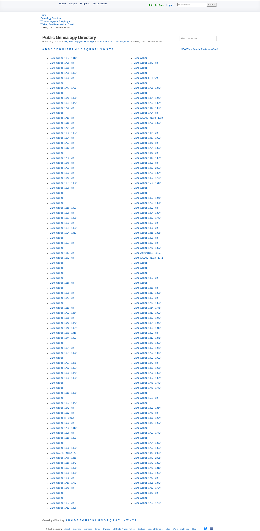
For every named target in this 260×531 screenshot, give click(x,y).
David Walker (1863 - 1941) (147, 198)
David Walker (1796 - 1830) (147, 123)
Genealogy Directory (50, 18)
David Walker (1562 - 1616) (147, 183)
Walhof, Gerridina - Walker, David (56, 24)
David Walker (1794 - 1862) (147, 148)
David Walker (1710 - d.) (62, 118)
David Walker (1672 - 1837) (147, 463)
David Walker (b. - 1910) (62, 418)
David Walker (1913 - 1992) (147, 313)
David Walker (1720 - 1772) (147, 433)
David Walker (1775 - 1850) (147, 303)
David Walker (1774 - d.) (62, 128)
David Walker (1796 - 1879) (147, 88)
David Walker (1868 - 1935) (147, 368)
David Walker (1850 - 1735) (147, 178)
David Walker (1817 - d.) (62, 253)
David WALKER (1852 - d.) (63, 453)
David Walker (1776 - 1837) (147, 248)
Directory (77, 529)
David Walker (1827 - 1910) (63, 58)
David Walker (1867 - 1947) (63, 403)
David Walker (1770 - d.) (62, 108)
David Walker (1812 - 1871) (147, 338)
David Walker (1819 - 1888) (63, 393)
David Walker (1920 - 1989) (147, 473)
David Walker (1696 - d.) (62, 188)
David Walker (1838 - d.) (146, 163)
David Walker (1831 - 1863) (63, 228)
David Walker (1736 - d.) (62, 63)
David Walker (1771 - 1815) (147, 468)
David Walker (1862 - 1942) (147, 318)
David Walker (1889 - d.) (146, 333)
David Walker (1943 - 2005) (147, 453)
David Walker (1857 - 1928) (63, 218)
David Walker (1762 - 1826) (63, 508)
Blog (168, 529)
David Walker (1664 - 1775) (147, 308)
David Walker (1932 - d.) (62, 423)
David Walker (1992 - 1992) (147, 358)
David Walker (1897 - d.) (62, 243)
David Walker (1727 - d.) (62, 143)
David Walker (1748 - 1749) (147, 383)
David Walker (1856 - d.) (62, 283)
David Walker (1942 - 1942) (63, 323)
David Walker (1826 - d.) (62, 213)
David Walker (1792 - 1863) (147, 448)
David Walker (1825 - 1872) (147, 483)
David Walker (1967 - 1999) (147, 138)
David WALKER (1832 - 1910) (149, 118)
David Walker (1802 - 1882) (63, 378)
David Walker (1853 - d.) (62, 173)
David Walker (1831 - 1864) (147, 408)
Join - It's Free (156, 5)
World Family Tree (181, 529)
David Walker (56, 83)
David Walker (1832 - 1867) (63, 133)
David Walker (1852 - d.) (62, 413)
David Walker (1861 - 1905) (63, 468)
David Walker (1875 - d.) (62, 318)
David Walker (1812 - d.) (62, 148)
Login (169, 5)
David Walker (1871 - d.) (62, 258)
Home (62, 3)
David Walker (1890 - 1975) (147, 348)
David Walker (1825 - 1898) (63, 473)
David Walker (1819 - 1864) (147, 158)
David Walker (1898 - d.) (146, 238)
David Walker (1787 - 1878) (63, 363)
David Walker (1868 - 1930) (63, 208)
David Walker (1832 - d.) (146, 208)
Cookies (141, 529)
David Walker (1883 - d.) (62, 223)
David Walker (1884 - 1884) (147, 213)
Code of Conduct (155, 529)
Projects (85, 3)
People (73, 3)
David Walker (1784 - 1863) (147, 443)
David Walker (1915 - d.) (62, 123)
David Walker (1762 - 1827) (63, 368)
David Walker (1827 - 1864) (147, 378)
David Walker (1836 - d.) (62, 433)
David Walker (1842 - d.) (62, 178)
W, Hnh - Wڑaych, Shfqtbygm (55, 21)
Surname (88, 529)
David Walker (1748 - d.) (146, 413)
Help (194, 529)
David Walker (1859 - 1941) (63, 373)
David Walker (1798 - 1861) (147, 203)
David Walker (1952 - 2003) (147, 168)
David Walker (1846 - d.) (62, 163)
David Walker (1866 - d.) (146, 288)
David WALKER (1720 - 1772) (149, 258)
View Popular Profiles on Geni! (199, 49)
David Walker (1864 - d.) (62, 348)
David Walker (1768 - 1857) (63, 73)
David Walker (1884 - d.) (62, 138)
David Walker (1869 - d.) (62, 308)
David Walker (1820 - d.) (146, 298)
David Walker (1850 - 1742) (147, 218)
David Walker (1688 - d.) (146, 398)
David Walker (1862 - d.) (146, 243)
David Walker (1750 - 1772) (63, 483)
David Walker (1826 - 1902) (63, 448)
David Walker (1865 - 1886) (147, 233)
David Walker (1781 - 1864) (63, 313)
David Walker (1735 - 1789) (147, 503)
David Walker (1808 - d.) (62, 293)
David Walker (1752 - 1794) (147, 488)
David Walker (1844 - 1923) (63, 338)
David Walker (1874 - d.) (146, 133)
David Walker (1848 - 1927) (147, 423)
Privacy (106, 529)
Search (211, 4)
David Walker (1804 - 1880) (63, 183)
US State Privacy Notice (123, 529)
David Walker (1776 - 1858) (63, 458)
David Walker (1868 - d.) (62, 68)
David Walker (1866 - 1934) (147, 418)
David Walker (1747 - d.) (146, 478)
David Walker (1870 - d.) (146, 363)
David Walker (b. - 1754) (146, 78)
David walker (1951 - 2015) (147, 253)
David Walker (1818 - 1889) (63, 438)
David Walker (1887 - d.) (62, 503)
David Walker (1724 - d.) (146, 113)
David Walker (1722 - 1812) (63, 428)
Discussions (100, 3)
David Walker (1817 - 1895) (147, 293)
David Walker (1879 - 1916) (63, 333)
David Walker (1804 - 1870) (63, 353)
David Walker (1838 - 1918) (147, 328)
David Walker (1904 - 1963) (63, 233)
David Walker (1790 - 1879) (147, 353)
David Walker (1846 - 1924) (63, 328)
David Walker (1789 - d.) (62, 158)
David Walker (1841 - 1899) (147, 343)
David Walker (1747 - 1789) (63, 88)
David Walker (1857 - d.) (146, 223)
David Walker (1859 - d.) (62, 78)
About (67, 529)
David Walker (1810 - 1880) (147, 108)
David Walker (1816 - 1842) (63, 463)
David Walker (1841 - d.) (62, 298)
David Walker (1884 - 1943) (147, 323)
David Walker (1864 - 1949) (147, 98)
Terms (97, 529)
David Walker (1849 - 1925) (63, 98)
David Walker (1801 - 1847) (63, 103)
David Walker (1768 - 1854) (147, 103)
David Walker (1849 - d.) (62, 488)
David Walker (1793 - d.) (62, 168)
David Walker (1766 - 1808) (147, 373)
